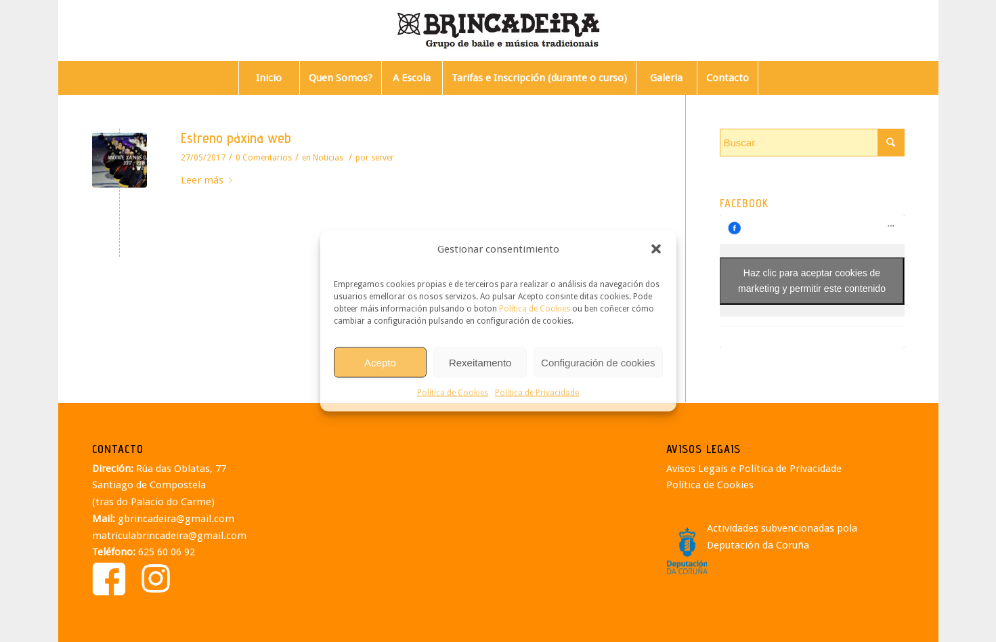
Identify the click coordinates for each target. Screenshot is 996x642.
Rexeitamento (480, 362)
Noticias (328, 158)
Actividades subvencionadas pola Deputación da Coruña (782, 536)
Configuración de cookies (598, 362)
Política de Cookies (534, 309)
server (382, 158)
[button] (656, 249)
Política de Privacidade (537, 393)
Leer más (209, 180)
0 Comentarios (264, 158)
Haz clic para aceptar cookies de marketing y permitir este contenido (812, 281)
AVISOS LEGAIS (703, 449)
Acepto (380, 362)
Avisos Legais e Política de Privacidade (754, 469)
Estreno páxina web (236, 137)
